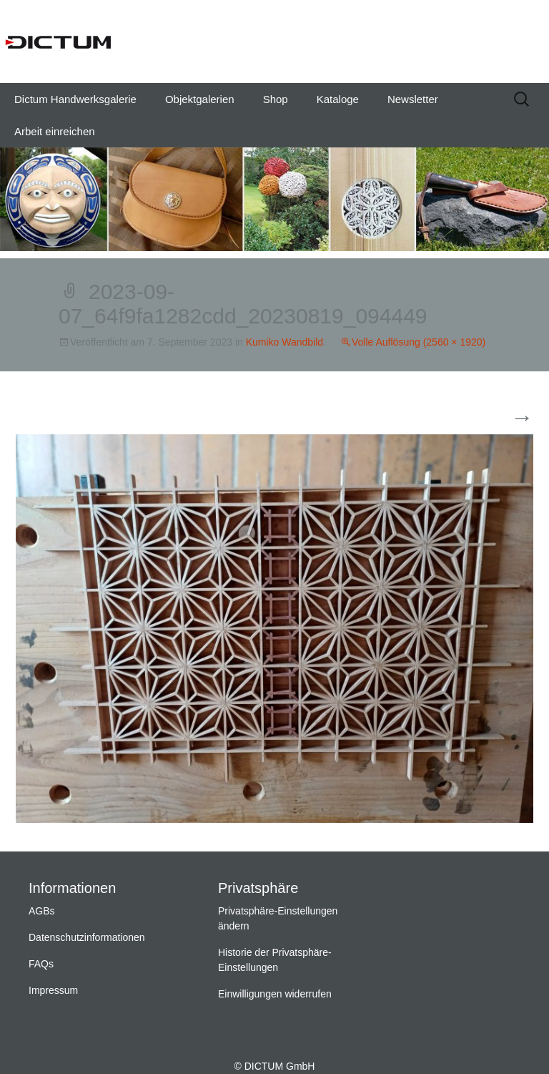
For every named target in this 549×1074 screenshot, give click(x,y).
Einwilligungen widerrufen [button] (275, 994)
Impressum (53, 990)
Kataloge (338, 99)
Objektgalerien (199, 99)
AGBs (42, 911)
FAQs (41, 964)
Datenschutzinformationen (87, 937)
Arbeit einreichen (54, 131)
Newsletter (412, 99)
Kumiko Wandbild (284, 342)
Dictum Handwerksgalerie (75, 99)
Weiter (504, 418)
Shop (275, 99)
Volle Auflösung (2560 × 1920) (418, 342)
